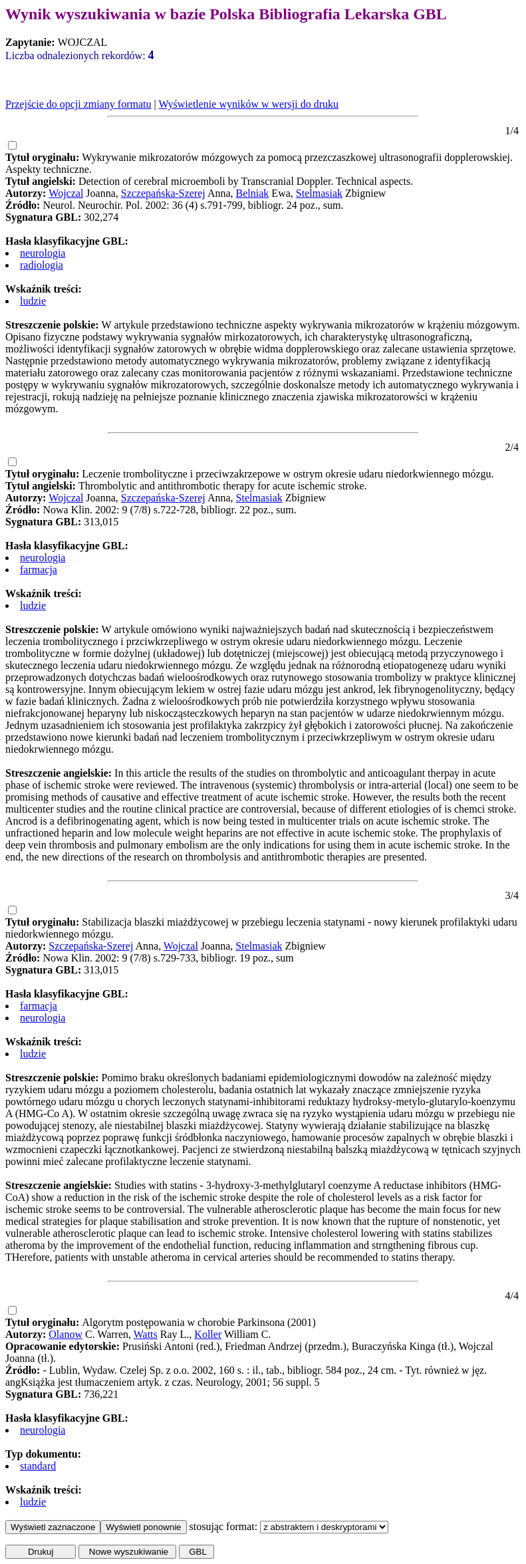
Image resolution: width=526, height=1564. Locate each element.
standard (38, 1466)
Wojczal (66, 193)
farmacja (38, 569)
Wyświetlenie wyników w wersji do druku (248, 104)
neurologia (42, 253)
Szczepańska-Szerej (163, 193)
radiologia (41, 265)
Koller (207, 1334)
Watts (146, 1334)
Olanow (65, 1334)
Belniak (252, 193)
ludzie (33, 301)
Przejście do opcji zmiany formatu (78, 104)
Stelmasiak (319, 193)
